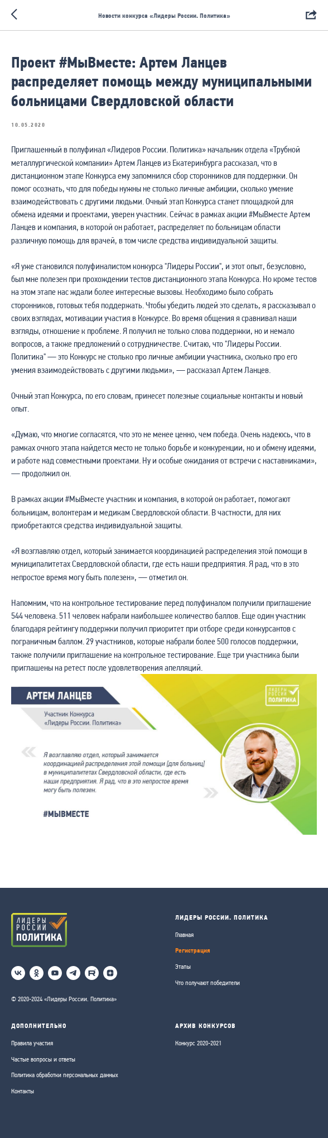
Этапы (183, 966)
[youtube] (55, 973)
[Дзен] (110, 973)
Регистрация (192, 950)
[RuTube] (92, 973)
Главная (184, 935)
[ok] (37, 973)
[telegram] (73, 973)
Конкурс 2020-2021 (198, 1043)
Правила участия (32, 1043)
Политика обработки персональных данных (64, 1075)
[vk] (18, 973)
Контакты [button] (22, 1091)
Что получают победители (207, 983)
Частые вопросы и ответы (43, 1059)
